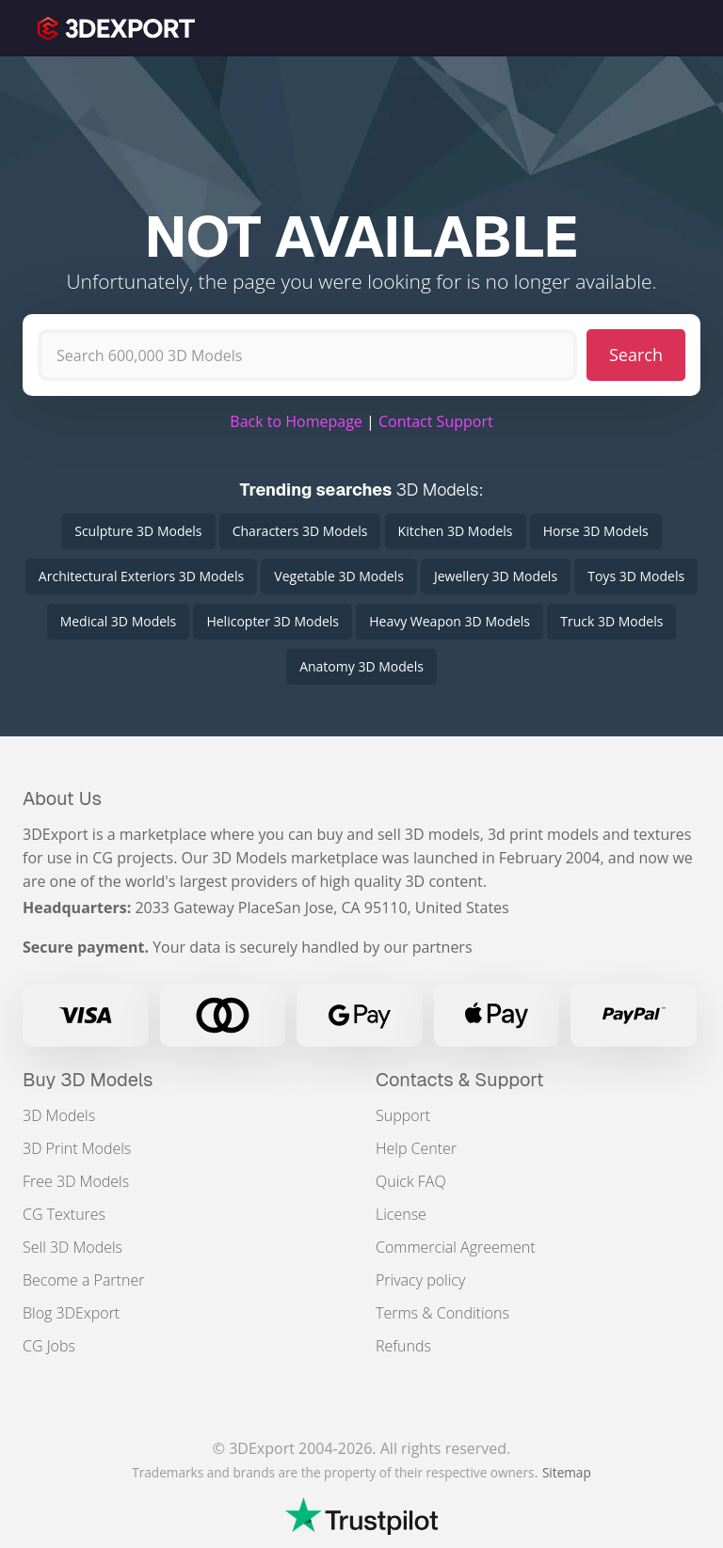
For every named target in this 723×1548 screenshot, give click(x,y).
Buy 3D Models (88, 1079)
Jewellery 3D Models (495, 576)
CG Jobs (49, 1345)
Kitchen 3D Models (455, 531)
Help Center (416, 1148)
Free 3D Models (76, 1181)
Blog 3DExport (71, 1313)
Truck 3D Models (611, 621)
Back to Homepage (296, 421)
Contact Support (435, 421)
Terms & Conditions (442, 1313)
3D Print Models (77, 1148)
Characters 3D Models (300, 531)
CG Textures (64, 1214)
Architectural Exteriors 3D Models (141, 576)
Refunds (403, 1345)
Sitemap (566, 1472)
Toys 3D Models (635, 576)
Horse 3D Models (596, 531)
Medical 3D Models (118, 621)
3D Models (59, 1115)
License (401, 1214)
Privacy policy (420, 1280)
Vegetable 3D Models (338, 576)
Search (636, 354)
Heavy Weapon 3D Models (449, 621)
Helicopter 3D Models (272, 621)
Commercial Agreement (456, 1247)
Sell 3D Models (72, 1247)
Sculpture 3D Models (137, 531)
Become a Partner (83, 1280)
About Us (62, 798)
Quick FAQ (411, 1181)
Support (403, 1115)
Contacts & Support (460, 1079)
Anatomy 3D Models (361, 666)
